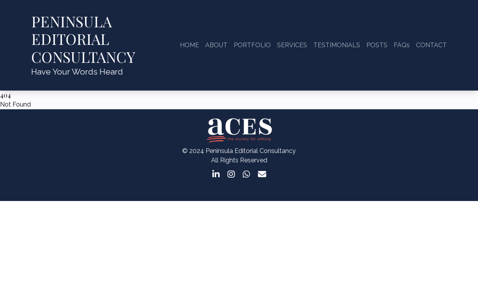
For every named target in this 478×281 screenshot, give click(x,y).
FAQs (402, 45)
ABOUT (216, 45)
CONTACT (431, 45)
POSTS (376, 45)
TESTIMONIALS (336, 45)
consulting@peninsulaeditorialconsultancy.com (239, 188)
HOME (189, 45)
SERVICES (292, 45)
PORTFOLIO (252, 45)
